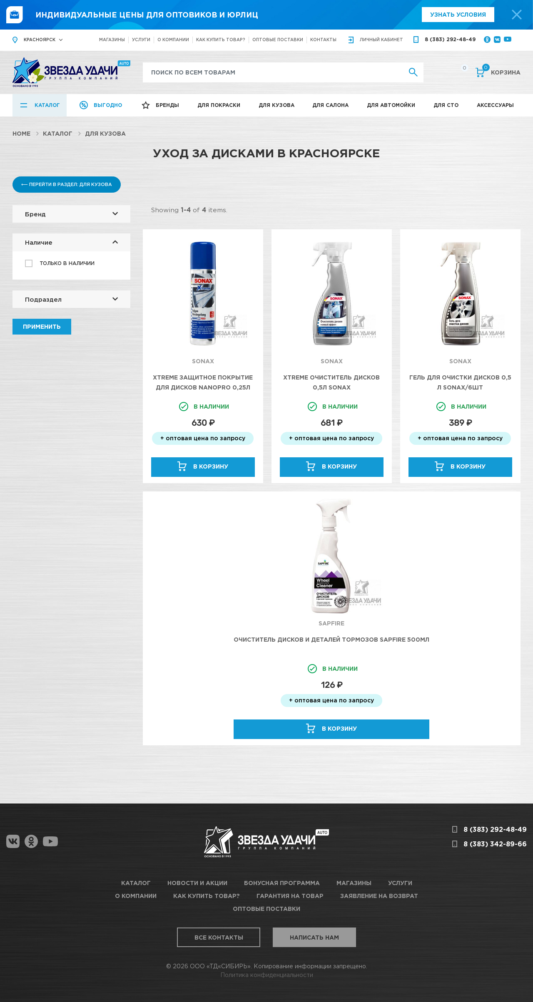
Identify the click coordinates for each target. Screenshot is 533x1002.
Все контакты (218, 937)
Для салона (330, 105)
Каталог (47, 105)
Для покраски (218, 105)
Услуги (141, 39)
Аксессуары (495, 105)
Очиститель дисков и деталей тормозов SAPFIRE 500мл (331, 639)
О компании (173, 39)
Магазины (112, 39)
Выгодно (108, 105)
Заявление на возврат (379, 896)
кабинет (381, 39)
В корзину (210, 466)
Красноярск (39, 39)
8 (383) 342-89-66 (495, 844)
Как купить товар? (220, 39)
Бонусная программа (282, 883)
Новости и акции (197, 883)
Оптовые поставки (277, 39)
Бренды (167, 105)
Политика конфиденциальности (266, 975)
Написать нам (314, 937)
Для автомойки (391, 105)
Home (21, 133)
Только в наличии (67, 263)
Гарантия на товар (290, 896)
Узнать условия (458, 14)
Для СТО (445, 105)
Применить (42, 326)
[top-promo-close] (517, 14)
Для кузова (276, 105)
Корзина (501, 71)
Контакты (323, 39)
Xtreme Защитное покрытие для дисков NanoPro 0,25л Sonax (203, 387)
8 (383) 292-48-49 (450, 39)
